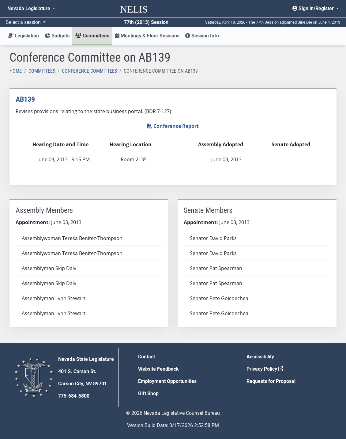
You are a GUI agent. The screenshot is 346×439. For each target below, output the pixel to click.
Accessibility (260, 357)
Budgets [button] (57, 36)
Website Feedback (158, 369)
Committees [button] (92, 36)
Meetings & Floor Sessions (147, 36)
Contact (146, 357)
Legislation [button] (23, 36)
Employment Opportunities (167, 381)
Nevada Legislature (29, 8)
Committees (41, 71)
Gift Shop (148, 393)
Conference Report (173, 126)
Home (15, 71)
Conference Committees (89, 71)
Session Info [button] (202, 36)
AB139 (25, 99)
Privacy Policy (264, 369)
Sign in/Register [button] (313, 8)
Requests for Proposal (270, 381)
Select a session (24, 22)
